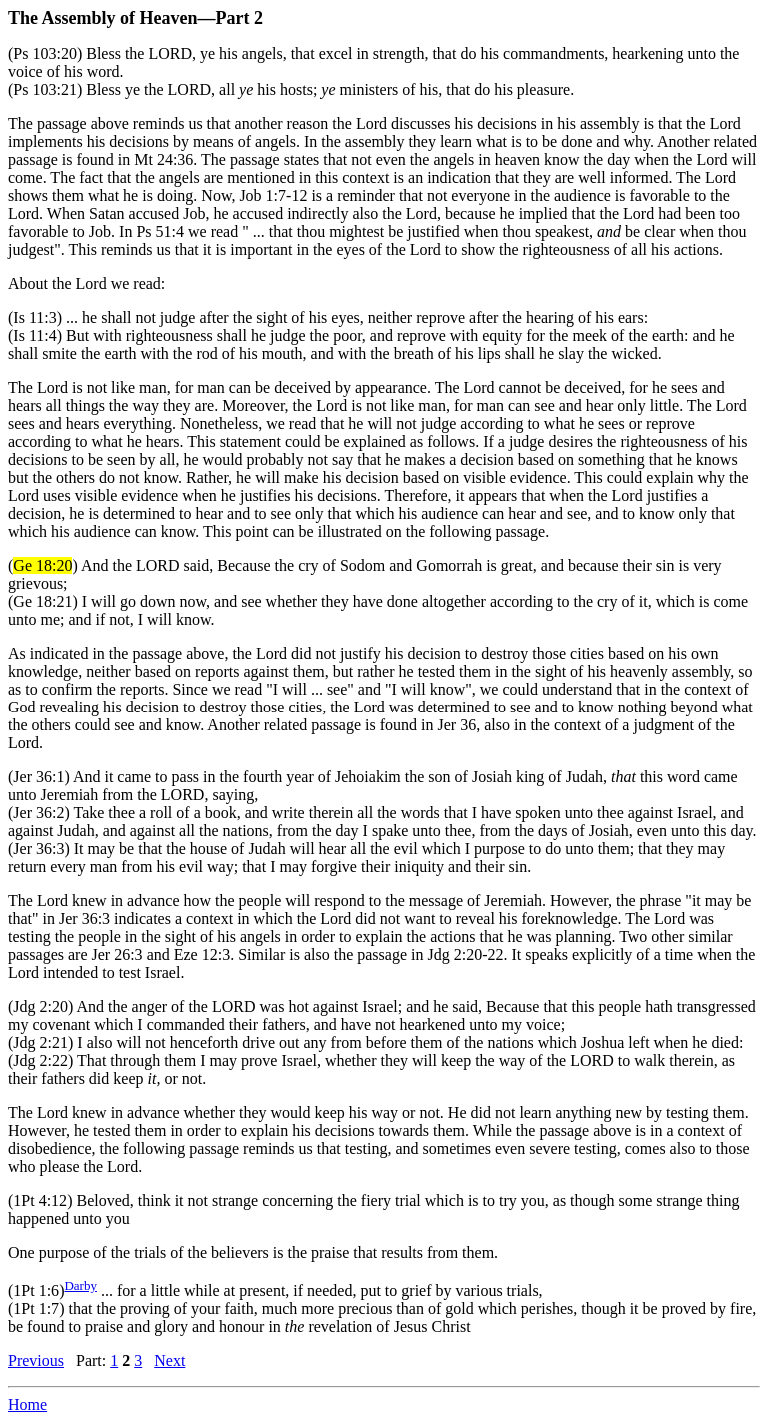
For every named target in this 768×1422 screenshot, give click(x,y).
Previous (36, 1360)
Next (169, 1360)
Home (27, 1404)
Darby (80, 1285)
